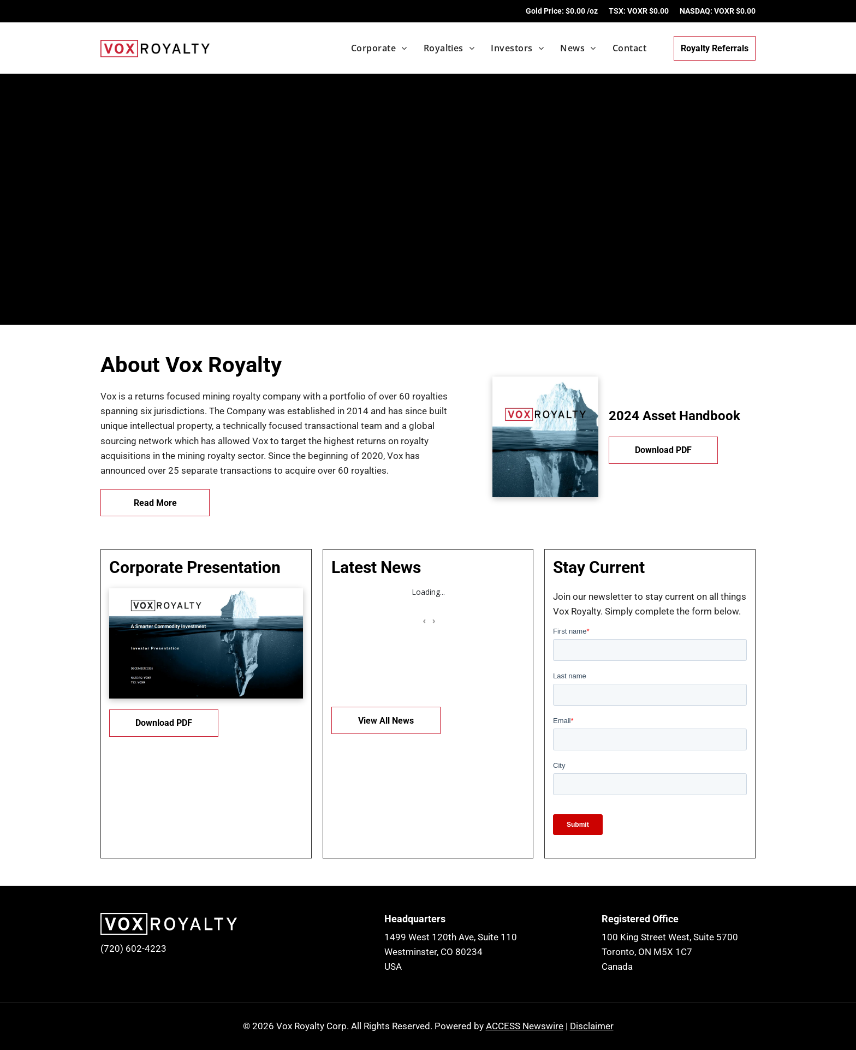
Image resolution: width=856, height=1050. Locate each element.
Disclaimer (592, 1026)
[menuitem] (371, 48)
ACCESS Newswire (524, 1026)
